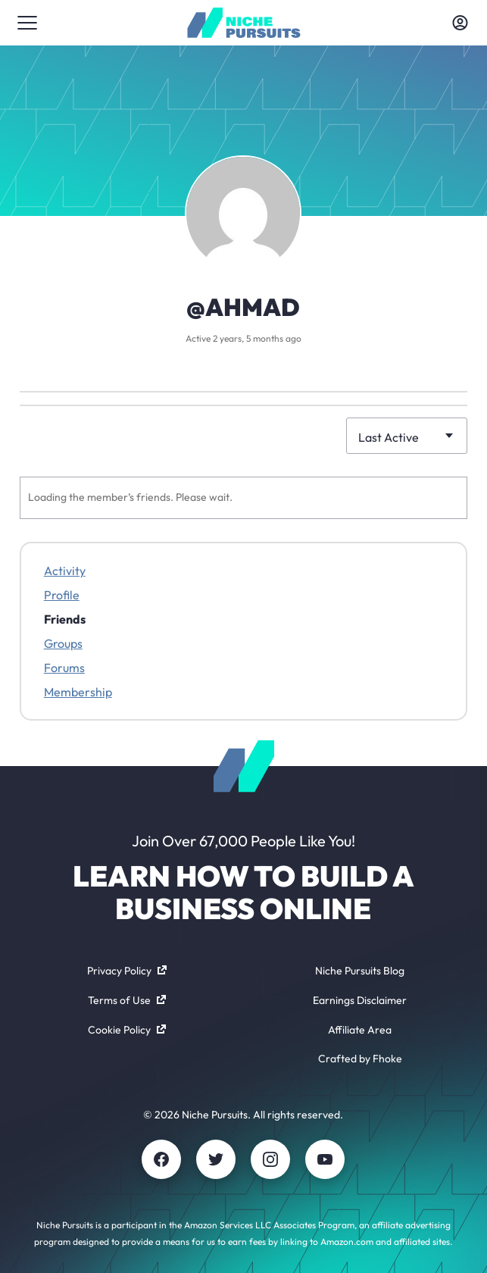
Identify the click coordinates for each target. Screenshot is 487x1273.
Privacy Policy (127, 970)
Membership (78, 691)
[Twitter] (216, 1159)
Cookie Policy (127, 1030)
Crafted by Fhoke (360, 1058)
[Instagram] (270, 1159)
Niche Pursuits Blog (359, 970)
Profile (62, 594)
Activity (65, 570)
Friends (65, 619)
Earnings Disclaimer (360, 1000)
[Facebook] (161, 1159)
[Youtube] (325, 1159)
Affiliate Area (360, 1030)
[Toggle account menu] (459, 22)
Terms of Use (127, 1000)
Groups (63, 643)
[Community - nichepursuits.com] (243, 23)
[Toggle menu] (27, 23)
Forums (64, 667)
